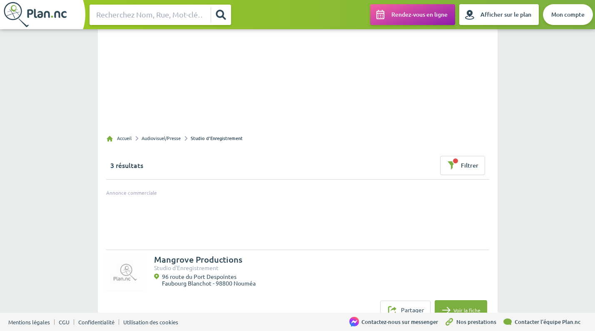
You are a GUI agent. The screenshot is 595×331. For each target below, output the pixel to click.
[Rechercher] (220, 15)
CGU (64, 322)
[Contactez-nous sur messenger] (396, 322)
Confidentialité (96, 322)
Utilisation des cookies (150, 322)
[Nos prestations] (473, 322)
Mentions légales (29, 322)
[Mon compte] (568, 14)
